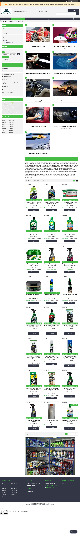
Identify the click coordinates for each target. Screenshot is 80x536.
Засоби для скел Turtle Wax (38, 126)
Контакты (41, 18)
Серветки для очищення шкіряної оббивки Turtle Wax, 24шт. (51, 390)
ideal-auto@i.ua (7, 76)
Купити (34, 210)
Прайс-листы (6, 31)
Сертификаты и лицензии (9, 38)
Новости (5, 33)
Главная (5, 18)
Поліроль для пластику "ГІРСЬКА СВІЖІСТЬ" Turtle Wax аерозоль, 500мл (70, 357)
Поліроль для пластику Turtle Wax (51, 326)
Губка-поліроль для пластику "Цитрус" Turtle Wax (33, 389)
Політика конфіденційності (48, 504)
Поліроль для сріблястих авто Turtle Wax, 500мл (51, 203)
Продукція (4, 21)
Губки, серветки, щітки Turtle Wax (38, 153)
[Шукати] (77, 13)
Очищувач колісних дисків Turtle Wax (69, 389)
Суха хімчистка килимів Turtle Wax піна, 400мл (51, 295)
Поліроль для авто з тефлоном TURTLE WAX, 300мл (52, 233)
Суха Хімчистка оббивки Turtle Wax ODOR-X (70, 295)
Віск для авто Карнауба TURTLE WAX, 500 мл (70, 233)
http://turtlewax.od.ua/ (9, 74)
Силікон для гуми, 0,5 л (52, 420)
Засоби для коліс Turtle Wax (65, 100)
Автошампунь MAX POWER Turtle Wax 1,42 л (34, 203)
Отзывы (5, 40)
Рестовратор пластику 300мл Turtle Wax (69, 421)
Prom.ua (47, 503)
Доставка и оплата (53, 18)
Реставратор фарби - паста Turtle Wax (70, 203)
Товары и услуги (17, 18)
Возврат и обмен (67, 18)
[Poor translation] (5, 513)
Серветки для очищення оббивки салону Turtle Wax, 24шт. (34, 357)
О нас (30, 18)
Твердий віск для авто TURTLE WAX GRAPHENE (33, 295)
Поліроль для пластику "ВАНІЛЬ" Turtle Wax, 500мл (52, 357)
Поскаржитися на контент (36, 504)
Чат (73, 532)
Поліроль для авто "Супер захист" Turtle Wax (33, 264)
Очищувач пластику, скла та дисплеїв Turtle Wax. (33, 326)
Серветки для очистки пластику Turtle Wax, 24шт (70, 326)
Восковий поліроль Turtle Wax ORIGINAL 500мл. (33, 233)
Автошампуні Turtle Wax (38, 46)
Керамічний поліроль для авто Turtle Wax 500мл (51, 264)
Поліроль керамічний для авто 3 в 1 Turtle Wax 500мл (70, 264)
